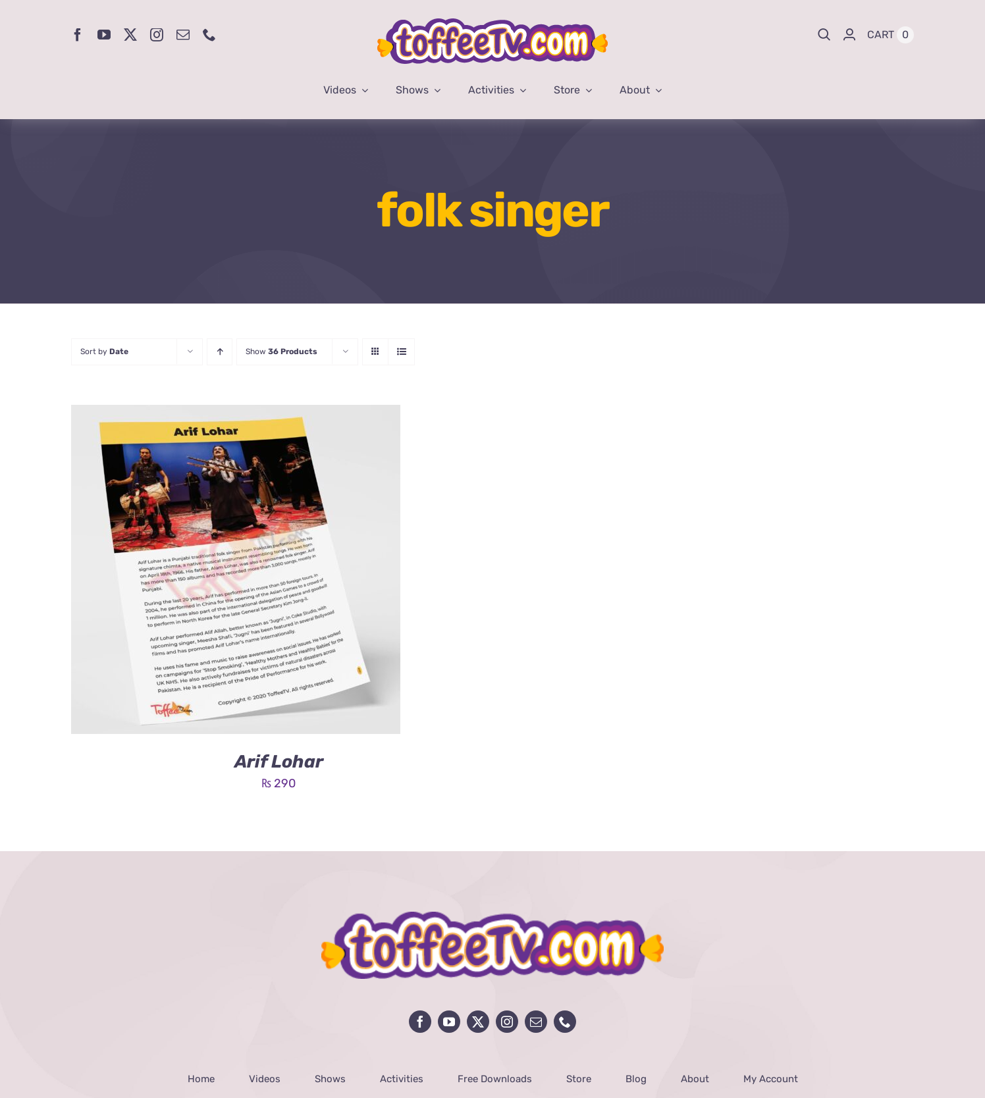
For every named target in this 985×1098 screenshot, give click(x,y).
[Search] (824, 35)
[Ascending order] (219, 351)
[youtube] (104, 34)
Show (281, 351)
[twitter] (130, 34)
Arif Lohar (278, 761)
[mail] (183, 34)
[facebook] (77, 34)
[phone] (209, 34)
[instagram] (156, 34)
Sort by (104, 351)
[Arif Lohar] (235, 414)
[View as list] (401, 352)
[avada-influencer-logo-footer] (492, 917)
